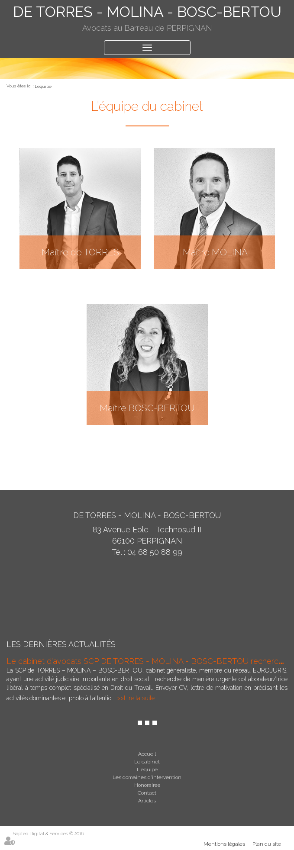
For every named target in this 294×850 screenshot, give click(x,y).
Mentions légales (224, 844)
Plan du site (266, 844)
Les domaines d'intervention (147, 777)
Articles (147, 801)
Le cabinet (147, 762)
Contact (147, 793)
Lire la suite (139, 698)
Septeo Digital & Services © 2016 (48, 834)
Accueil (147, 754)
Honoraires (147, 785)
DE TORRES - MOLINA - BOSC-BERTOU (147, 11)
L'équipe (43, 86)
